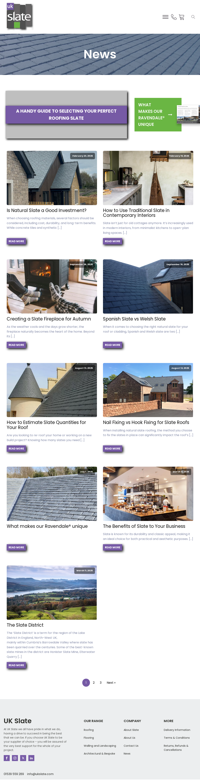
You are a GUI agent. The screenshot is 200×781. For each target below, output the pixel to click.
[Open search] (193, 17)
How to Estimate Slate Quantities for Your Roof (46, 425)
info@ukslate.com (40, 774)
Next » (111, 683)
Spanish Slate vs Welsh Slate (134, 319)
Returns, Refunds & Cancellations (176, 748)
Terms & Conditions (177, 738)
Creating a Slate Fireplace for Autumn (49, 319)
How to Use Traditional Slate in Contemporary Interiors (136, 213)
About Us (129, 738)
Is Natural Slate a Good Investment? (46, 210)
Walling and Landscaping (100, 746)
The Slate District (25, 625)
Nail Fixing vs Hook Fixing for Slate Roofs (146, 422)
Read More (16, 241)
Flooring (89, 738)
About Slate (131, 730)
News (127, 753)
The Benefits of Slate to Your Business (144, 526)
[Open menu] (165, 17)
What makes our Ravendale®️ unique (47, 526)
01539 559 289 (14, 774)
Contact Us (131, 746)
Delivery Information (177, 730)
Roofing (89, 730)
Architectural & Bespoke (99, 753)
